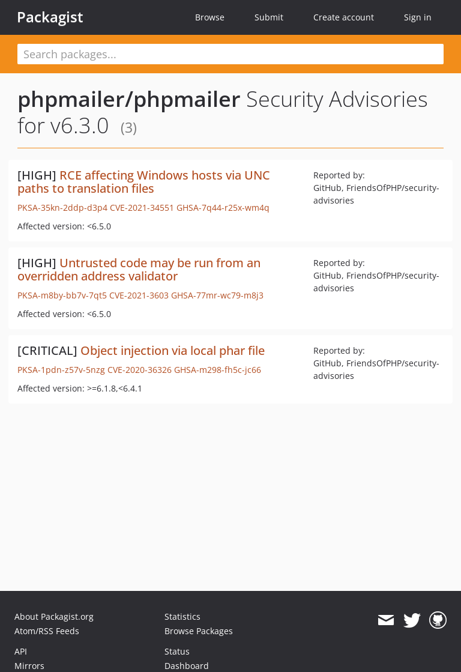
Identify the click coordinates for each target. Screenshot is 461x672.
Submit (269, 17)
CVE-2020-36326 (139, 369)
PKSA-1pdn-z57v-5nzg (61, 369)
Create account (343, 17)
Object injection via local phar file (172, 350)
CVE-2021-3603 (139, 295)
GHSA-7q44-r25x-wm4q (223, 207)
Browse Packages (198, 631)
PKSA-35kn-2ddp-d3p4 (62, 207)
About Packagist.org (54, 616)
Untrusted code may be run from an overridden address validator (139, 269)
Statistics (182, 616)
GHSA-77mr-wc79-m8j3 (217, 295)
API (20, 651)
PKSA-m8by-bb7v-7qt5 (62, 295)
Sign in (418, 17)
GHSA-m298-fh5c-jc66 (217, 369)
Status (177, 651)
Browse (209, 17)
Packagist (50, 16)
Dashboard (186, 665)
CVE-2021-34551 (142, 207)
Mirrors (29, 665)
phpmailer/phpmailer (129, 99)
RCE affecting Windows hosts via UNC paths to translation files (143, 181)
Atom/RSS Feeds (46, 631)
